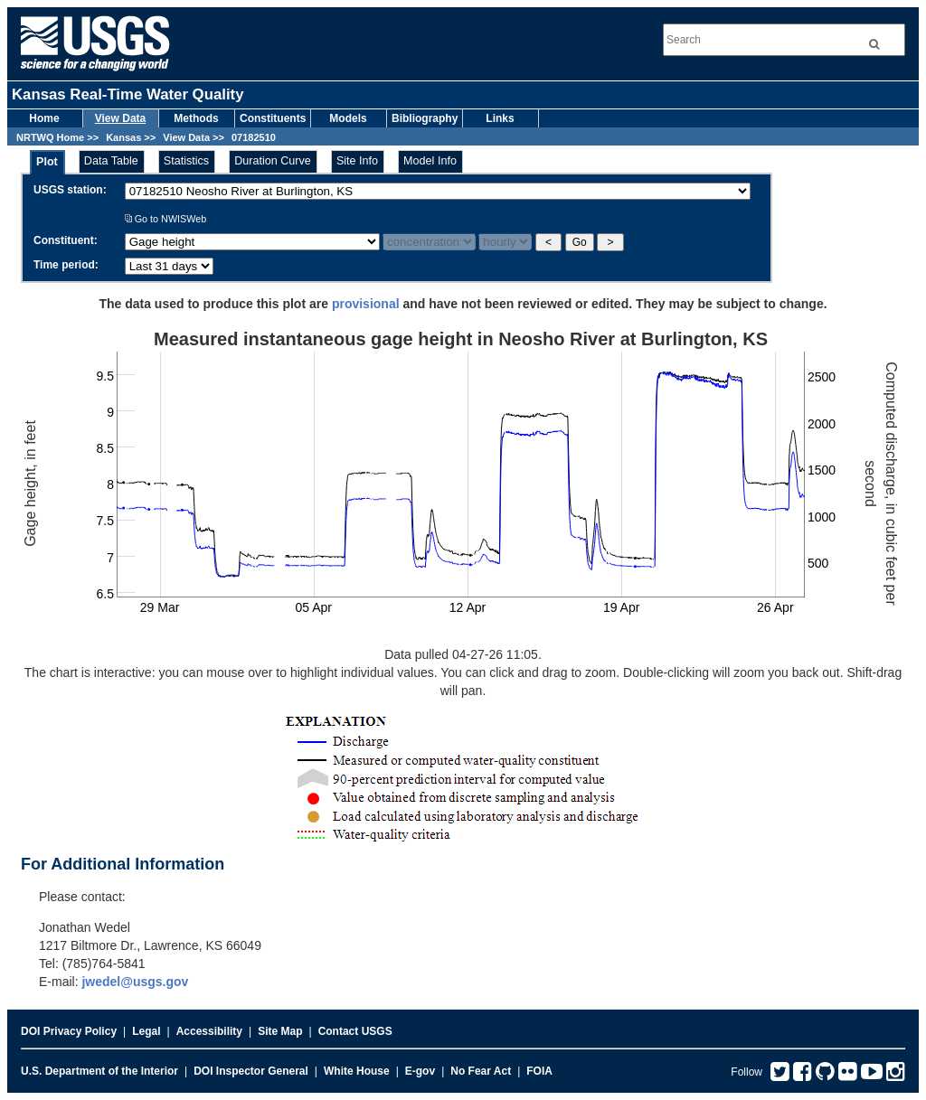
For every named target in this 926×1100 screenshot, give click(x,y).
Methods (196, 118)
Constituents (273, 118)
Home (44, 118)
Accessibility (209, 1031)
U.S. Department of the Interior (99, 1071)
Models (347, 118)
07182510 (254, 137)
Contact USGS (355, 1031)
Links (500, 118)
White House (357, 1071)
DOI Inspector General (251, 1071)
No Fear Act (480, 1071)
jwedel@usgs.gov (134, 981)
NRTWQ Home (50, 137)
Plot (47, 161)
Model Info (430, 161)
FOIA (539, 1071)
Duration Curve (272, 161)
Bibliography (425, 118)
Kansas (123, 137)
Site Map (280, 1031)
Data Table (111, 161)
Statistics (186, 161)
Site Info (357, 161)
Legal (146, 1031)
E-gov (420, 1071)
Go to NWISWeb (166, 218)
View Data (120, 118)
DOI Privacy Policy (69, 1031)
